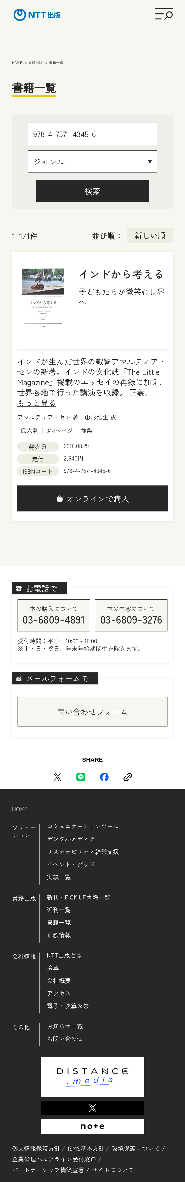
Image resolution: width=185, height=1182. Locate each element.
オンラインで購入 (97, 498)
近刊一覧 (59, 909)
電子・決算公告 (68, 1006)
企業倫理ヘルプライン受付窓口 (54, 1159)
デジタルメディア (71, 839)
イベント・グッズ (71, 864)
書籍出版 (24, 898)
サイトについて (113, 1169)
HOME (20, 808)
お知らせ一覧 (65, 1026)
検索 (92, 191)
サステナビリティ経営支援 (83, 851)
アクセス (59, 993)
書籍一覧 (59, 922)
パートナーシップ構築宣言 (48, 1169)
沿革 (53, 967)
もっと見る (36, 403)
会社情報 (24, 956)
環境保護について (136, 1148)
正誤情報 (59, 935)
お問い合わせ (65, 1038)
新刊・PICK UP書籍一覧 (78, 897)
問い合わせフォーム (92, 711)
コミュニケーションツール (83, 826)
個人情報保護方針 (36, 1148)
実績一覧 (59, 877)
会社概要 (59, 980)
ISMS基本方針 (86, 1148)
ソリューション (24, 831)
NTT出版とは (64, 955)
